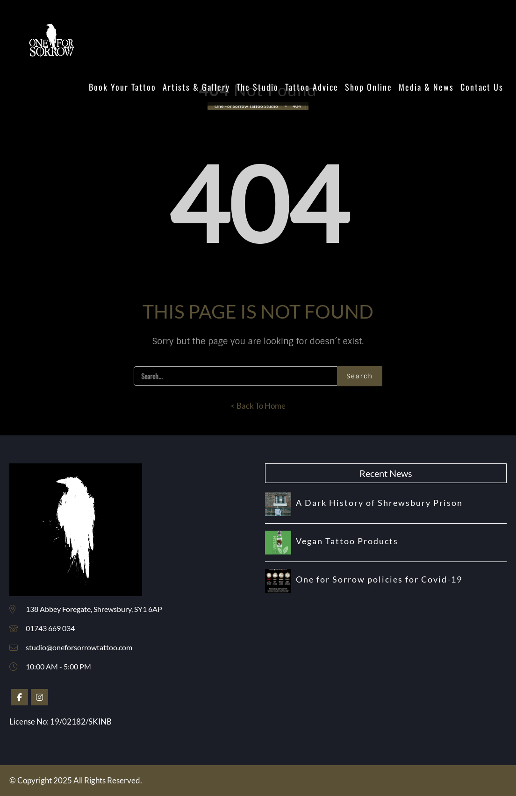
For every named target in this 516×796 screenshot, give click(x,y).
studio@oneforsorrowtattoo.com (79, 647)
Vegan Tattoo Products (347, 541)
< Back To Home (258, 406)
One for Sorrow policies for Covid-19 (379, 579)
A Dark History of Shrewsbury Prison (379, 503)
